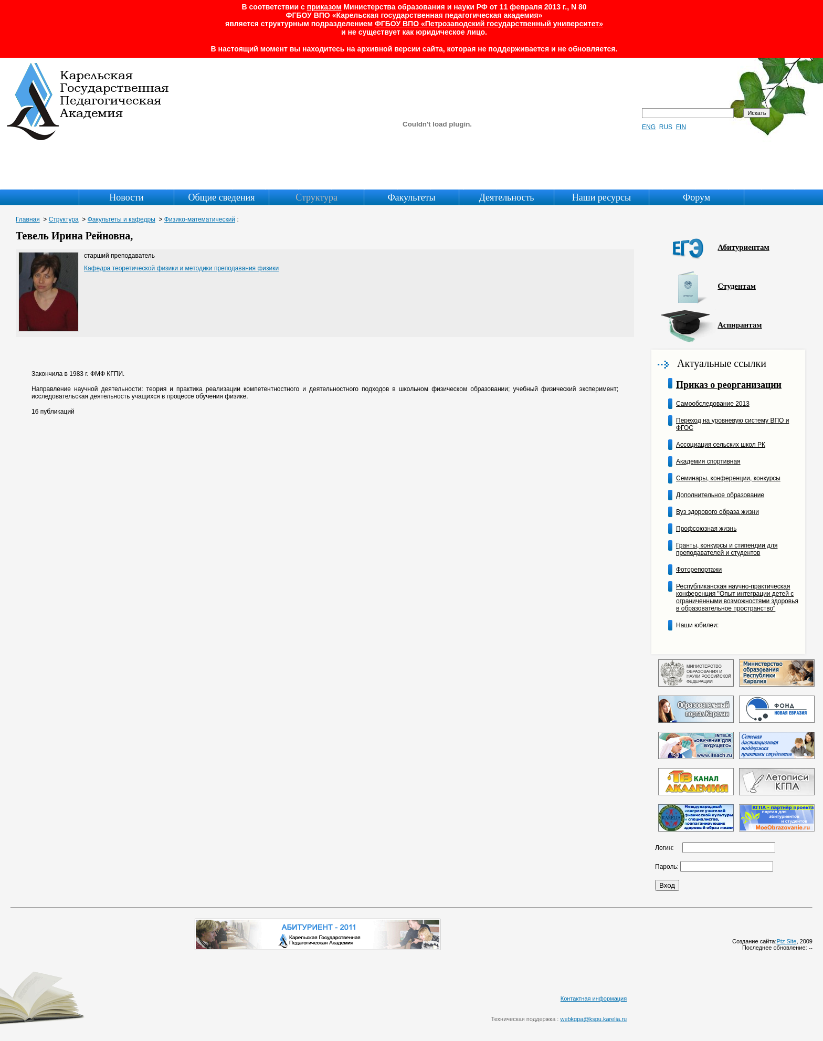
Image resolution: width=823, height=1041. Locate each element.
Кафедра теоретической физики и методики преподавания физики (181, 268)
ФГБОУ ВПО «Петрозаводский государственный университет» (489, 23)
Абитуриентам (743, 247)
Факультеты (411, 197)
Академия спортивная (708, 461)
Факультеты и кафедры (121, 219)
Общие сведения (221, 197)
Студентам (737, 286)
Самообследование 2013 (713, 403)
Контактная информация (594, 998)
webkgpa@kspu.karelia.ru (593, 1019)
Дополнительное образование (720, 495)
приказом (324, 7)
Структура (316, 197)
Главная (28, 219)
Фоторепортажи (699, 569)
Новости (126, 197)
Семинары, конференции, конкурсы (728, 478)
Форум (696, 197)
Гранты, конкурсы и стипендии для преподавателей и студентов (726, 549)
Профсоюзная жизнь (706, 528)
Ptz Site (787, 941)
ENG (649, 127)
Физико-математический (199, 219)
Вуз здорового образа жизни (717, 512)
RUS (665, 127)
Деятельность (506, 197)
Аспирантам (740, 325)
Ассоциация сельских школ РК (720, 444)
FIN (681, 127)
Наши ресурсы (601, 197)
